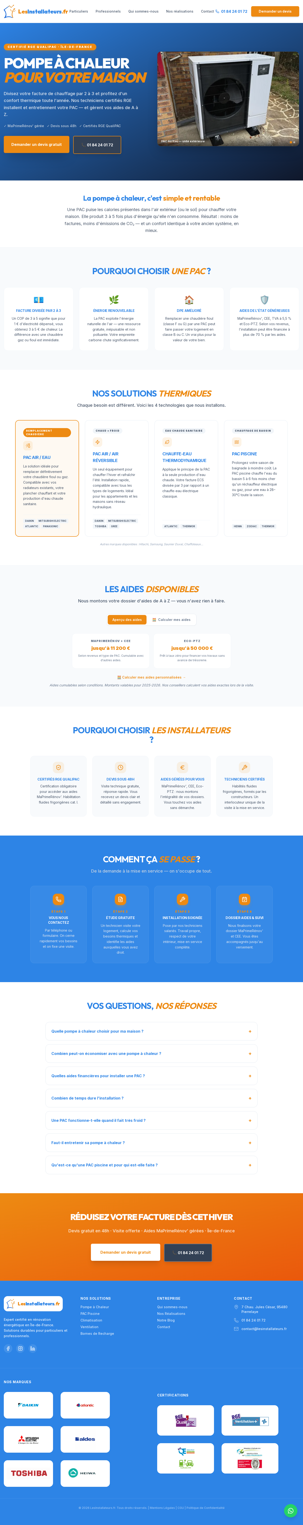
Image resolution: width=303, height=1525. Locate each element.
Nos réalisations (179, 11)
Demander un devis (275, 11)
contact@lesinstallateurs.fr (264, 1329)
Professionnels (108, 11)
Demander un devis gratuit (36, 144)
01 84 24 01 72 (253, 1320)
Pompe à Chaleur (94, 1307)
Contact (207, 11)
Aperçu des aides (127, 620)
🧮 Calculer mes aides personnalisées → (151, 677)
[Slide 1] (291, 142)
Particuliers (78, 11)
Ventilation (89, 1327)
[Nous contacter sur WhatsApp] (290, 1510)
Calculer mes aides (171, 619)
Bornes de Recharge (97, 1333)
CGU (181, 1508)
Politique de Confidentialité (206, 1508)
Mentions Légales (162, 1508)
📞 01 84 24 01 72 (97, 145)
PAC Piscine (90, 1314)
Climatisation (91, 1320)
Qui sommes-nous (143, 11)
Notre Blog (166, 1320)
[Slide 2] (294, 142)
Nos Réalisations (171, 1314)
